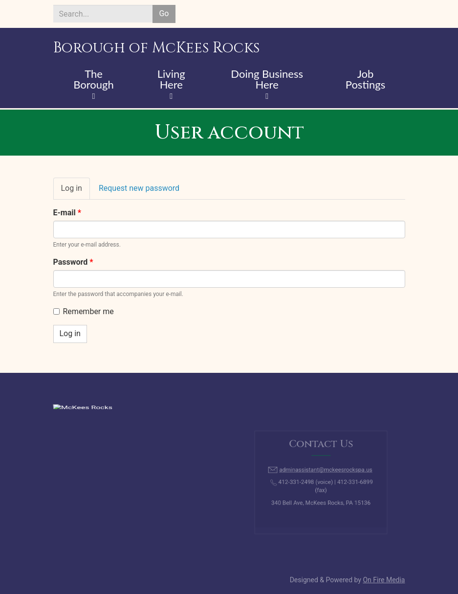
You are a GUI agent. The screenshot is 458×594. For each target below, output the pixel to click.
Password (73, 262)
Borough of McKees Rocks (156, 48)
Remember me (83, 311)
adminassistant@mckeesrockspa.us (324, 472)
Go (164, 13)
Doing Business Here (267, 80)
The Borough (93, 80)
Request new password (139, 188)
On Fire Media (384, 580)
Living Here (171, 80)
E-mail (67, 212)
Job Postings (365, 80)
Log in (75, 191)
